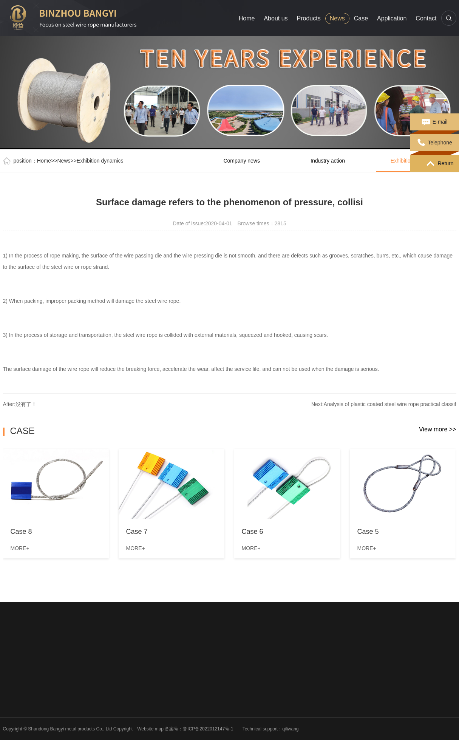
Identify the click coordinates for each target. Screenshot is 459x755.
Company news (241, 161)
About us (275, 18)
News (337, 18)
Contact (426, 18)
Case (361, 18)
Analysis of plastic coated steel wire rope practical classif (390, 404)
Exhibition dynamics (100, 161)
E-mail (435, 122)
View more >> (437, 429)
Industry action (328, 161)
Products (309, 18)
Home (247, 18)
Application (391, 18)
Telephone (434, 142)
